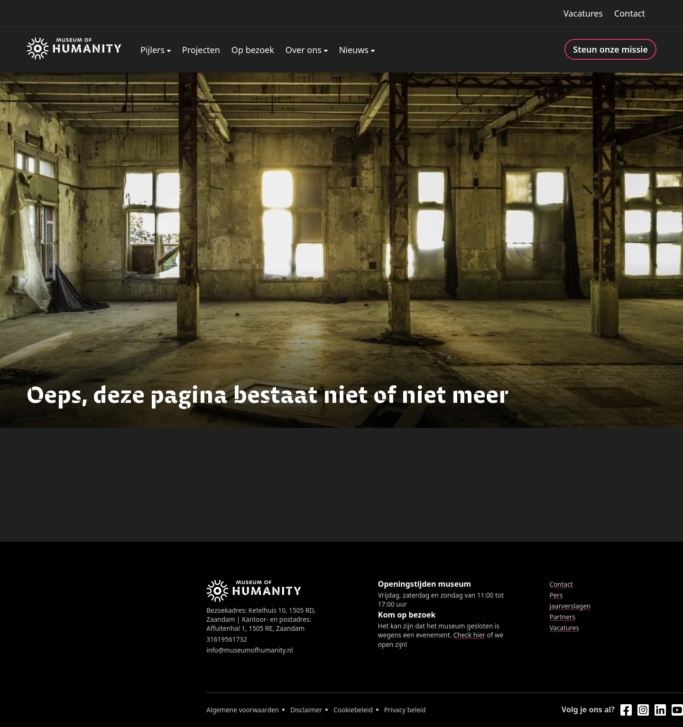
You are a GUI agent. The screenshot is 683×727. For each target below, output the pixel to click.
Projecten (201, 49)
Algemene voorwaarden (242, 709)
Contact (629, 13)
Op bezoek (252, 49)
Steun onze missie (610, 49)
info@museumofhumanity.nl (249, 649)
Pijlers (152, 49)
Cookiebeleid (353, 709)
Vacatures (583, 13)
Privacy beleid (405, 709)
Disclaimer (306, 709)
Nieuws (354, 49)
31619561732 (226, 639)
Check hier (469, 634)
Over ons (304, 49)
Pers (556, 595)
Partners (562, 616)
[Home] (74, 49)
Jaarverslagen (570, 605)
